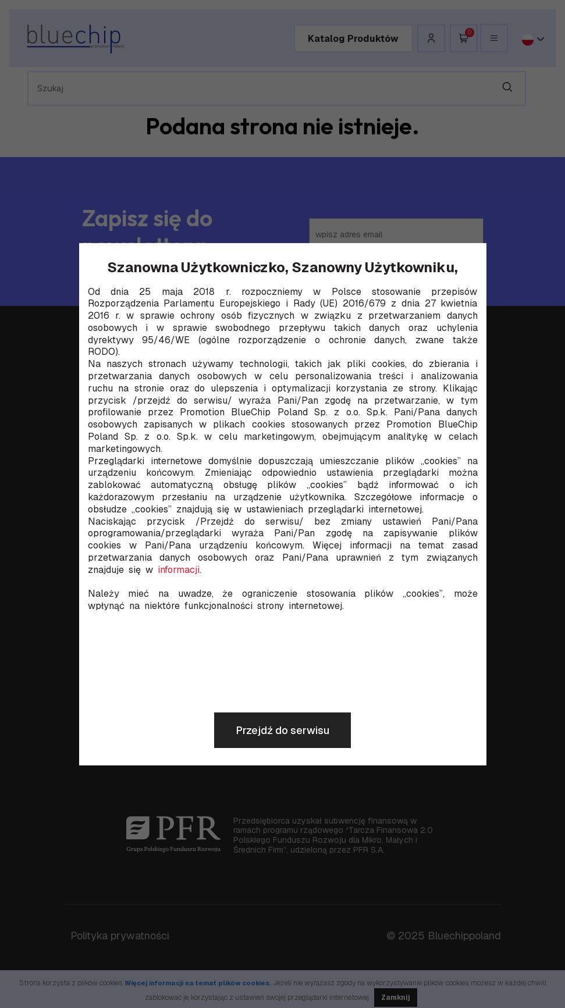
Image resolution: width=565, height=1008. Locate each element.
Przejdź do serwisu (282, 730)
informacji (179, 570)
